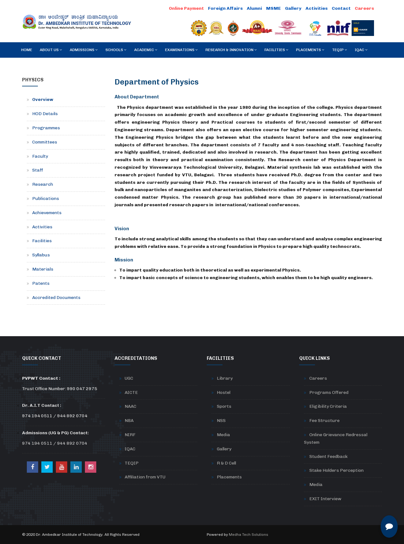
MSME (273, 8)
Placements (310, 50)
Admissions (84, 50)
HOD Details (45, 113)
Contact (341, 8)
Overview (42, 99)
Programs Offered (328, 392)
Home (26, 50)
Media (223, 434)
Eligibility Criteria (328, 406)
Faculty (40, 156)
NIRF (130, 434)
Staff (37, 170)
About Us (51, 50)
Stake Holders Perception (336, 470)
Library (225, 378)
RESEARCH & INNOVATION (231, 50)
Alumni (254, 8)
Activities (317, 8)
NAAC (130, 406)
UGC (129, 378)
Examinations (181, 50)
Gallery (293, 8)
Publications (45, 198)
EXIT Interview (325, 498)
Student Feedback (328, 456)
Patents (41, 283)
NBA (129, 420)
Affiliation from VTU (145, 477)
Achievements (47, 212)
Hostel (223, 392)
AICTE (131, 392)
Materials (42, 269)
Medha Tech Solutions (248, 534)
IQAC (361, 50)
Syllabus (41, 255)
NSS (221, 420)
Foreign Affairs (225, 8)
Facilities (276, 50)
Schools (116, 50)
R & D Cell (226, 463)
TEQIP (339, 50)
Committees (44, 142)
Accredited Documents (56, 297)
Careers (364, 8)
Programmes (46, 128)
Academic (145, 50)
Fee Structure (324, 420)
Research (42, 184)
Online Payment (186, 8)
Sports (224, 406)
